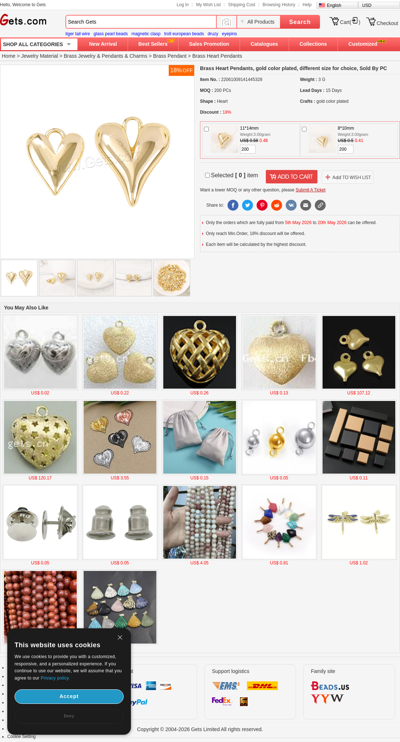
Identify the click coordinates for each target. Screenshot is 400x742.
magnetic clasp (145, 33)
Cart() (350, 22)
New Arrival (103, 44)
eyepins (229, 33)
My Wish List (208, 4)
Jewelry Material (39, 56)
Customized (362, 44)
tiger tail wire (77, 33)
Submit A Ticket (310, 189)
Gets (23, 19)
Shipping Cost (241, 4)
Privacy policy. (55, 678)
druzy (213, 33)
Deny (69, 716)
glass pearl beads (110, 33)
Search (300, 22)
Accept (69, 696)
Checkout (387, 23)
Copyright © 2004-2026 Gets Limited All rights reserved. (200, 729)
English (334, 5)
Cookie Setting (21, 736)
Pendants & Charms (124, 56)
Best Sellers (153, 44)
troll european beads (184, 33)
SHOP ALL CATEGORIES (33, 44)
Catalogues (264, 44)
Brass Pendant (170, 56)
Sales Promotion (209, 44)
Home (8, 56)
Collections (313, 44)
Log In (183, 4)
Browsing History (279, 4)
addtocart (291, 177)
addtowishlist (347, 177)
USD (366, 5)
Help (307, 4)
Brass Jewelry (79, 56)
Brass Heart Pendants (217, 56)
